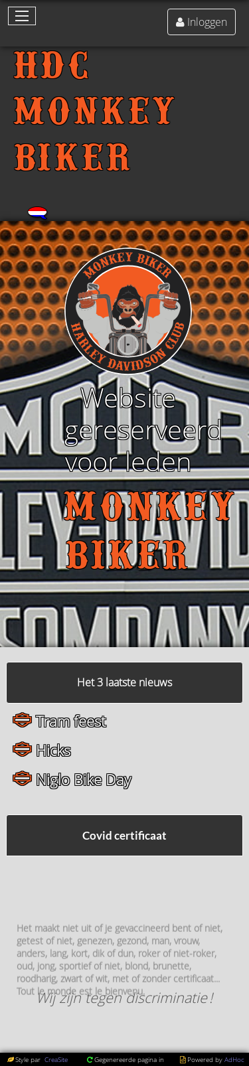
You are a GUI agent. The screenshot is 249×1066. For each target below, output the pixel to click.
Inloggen (207, 22)
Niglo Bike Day (83, 779)
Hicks (53, 750)
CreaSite (55, 1059)
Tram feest (71, 721)
